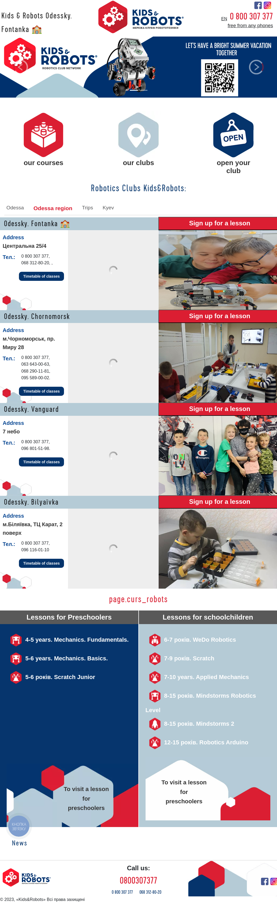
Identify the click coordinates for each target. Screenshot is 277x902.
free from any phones (250, 25)
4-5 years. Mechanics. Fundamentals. (68, 639)
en (224, 19)
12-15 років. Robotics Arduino (197, 742)
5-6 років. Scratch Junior (51, 677)
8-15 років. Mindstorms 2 (190, 723)
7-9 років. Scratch (180, 658)
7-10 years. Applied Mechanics (197, 677)
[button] (21, 67)
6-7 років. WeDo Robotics (191, 639)
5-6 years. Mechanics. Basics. (57, 658)
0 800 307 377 (251, 16)
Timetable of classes (41, 276)
